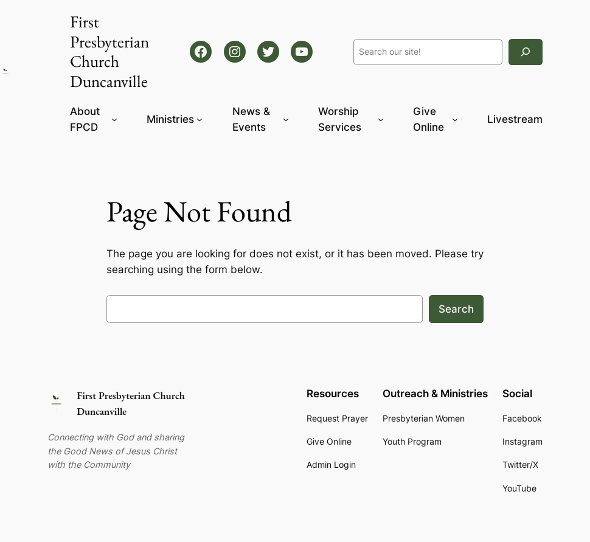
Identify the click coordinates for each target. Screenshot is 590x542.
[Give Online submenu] (455, 119)
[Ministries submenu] (199, 119)
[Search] (525, 52)
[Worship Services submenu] (381, 119)
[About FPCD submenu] (114, 119)
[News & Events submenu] (286, 119)
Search (456, 309)
